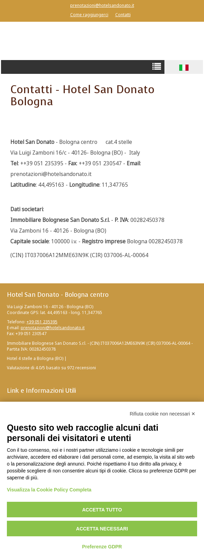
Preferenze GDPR (102, 546)
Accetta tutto (102, 509)
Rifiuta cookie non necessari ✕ (162, 414)
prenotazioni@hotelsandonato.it (102, 5)
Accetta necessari (102, 528)
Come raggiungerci (89, 15)
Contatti (123, 15)
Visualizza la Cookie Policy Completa (49, 489)
